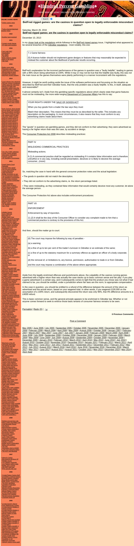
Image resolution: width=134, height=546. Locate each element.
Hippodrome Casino (8, 145)
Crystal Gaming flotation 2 (10, 507)
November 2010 (58, 342)
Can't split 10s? (7, 51)
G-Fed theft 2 (6, 518)
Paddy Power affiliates (9, 352)
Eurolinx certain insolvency (10, 373)
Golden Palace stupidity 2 (10, 523)
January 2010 (45, 340)
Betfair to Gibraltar (8, 195)
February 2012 (117, 345)
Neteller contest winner (9, 359)
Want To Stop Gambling (10, 253)
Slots (3, 354)
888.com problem (7, 355)
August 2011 (68, 345)
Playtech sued (6, 486)
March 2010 (75, 340)
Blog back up (6, 215)
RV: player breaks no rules (10, 113)
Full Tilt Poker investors (9, 179)
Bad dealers (6, 139)
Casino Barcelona (8, 171)
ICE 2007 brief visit (8, 467)
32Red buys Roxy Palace (10, 70)
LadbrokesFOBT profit (9, 94)
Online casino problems (9, 236)
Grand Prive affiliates (9, 317)
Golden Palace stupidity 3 (10, 521)
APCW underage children (10, 383)
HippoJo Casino (7, 457)
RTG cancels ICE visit (9, 469)
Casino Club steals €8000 (10, 406)
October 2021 (85, 349)
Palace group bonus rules (10, 335)
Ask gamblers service (9, 247)
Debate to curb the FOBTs (10, 101)
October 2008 (68, 335)
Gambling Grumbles (8, 311)
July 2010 (121, 340)
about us (48, 12)
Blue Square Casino (8, 367)
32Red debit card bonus (10, 365)
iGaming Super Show (9, 282)
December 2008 (84, 335)
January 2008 (82, 333)
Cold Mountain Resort (9, 424)
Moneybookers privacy (9, 427)
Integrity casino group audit (11, 542)
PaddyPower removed (9, 376)
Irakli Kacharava (7, 172)
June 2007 (58, 333)
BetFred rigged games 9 (10, 118)
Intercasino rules (7, 273)
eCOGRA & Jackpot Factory (11, 477)
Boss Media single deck (10, 480)
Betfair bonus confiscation (10, 443)
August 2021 (71, 349)
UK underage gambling (9, 281)
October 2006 (99, 330)
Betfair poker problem (9, 203)
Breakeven (5, 258)
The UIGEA (6, 357)
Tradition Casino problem (10, 276)
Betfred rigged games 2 (9, 131)
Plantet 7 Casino (7, 441)
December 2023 (112, 349)
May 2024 (126, 349)
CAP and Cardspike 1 (9, 414)
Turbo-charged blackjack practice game (9, 29)
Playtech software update (10, 142)
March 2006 (50, 330)
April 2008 (123, 333)
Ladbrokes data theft (8, 332)
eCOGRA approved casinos (11, 279)
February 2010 (61, 340)
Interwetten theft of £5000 (10, 448)
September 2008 (53, 335)
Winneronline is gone (9, 72)
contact (56, 12)
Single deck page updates (10, 392)
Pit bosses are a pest (9, 69)
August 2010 (28, 342)
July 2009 (56, 338)
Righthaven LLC (7, 228)
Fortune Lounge (7, 156)
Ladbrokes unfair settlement (11, 333)
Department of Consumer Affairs (82, 94)
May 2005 (27, 328)
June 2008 (27, 335)
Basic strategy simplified (10, 225)
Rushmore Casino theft (9, 246)
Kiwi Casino (6, 515)
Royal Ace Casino (8, 432)
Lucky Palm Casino (8, 437)
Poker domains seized (9, 190)
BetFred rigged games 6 (10, 123)
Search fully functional (9, 293)
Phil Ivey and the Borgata (10, 93)
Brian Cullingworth (8, 314)
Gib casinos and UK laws (10, 115)
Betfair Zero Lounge (8, 465)
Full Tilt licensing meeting (10, 175)
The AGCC (5, 426)
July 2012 (33, 347)
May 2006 (73, 330)
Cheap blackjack (7, 144)
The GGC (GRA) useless (10, 116)
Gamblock (5, 261)
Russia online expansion (10, 527)
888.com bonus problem (10, 360)
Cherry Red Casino (8, 395)
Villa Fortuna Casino (8, 408)
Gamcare (5, 166)
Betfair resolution (7, 183)
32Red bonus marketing (10, 187)
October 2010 (42, 342)
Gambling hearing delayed (10, 295)
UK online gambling (8, 306)
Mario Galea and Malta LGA (11, 422)
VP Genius (5, 386)
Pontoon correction (8, 402)
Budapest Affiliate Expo (9, 368)
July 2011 (56, 345)
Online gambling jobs (9, 260)
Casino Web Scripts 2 (9, 185)
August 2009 (68, 338)
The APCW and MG (8, 346)
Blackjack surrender (8, 540)
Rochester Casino (8, 516)
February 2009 (116, 335)
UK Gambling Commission (10, 158)
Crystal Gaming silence (9, 504)
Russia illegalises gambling (11, 112)
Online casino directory (9, 363)
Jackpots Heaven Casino (10, 319)
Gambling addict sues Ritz (10, 88)
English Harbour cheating (10, 478)
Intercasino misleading (9, 155)
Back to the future (8, 59)
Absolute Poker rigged (9, 222)
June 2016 (83, 347)
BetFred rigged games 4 (10, 126)
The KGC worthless (8, 483)
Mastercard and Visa (9, 327)
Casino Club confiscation (10, 405)
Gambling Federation (9, 484)
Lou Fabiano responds (9, 462)
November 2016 (96, 347)
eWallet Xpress (7, 212)
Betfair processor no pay (10, 174)
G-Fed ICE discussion (9, 492)
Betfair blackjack (7, 298)
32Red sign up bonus (9, 330)
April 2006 (62, 330)
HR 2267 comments (8, 290)
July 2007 (69, 333)
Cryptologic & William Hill (10, 534)
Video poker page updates (10, 387)
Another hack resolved (9, 37)
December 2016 (113, 347)
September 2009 (84, 338)
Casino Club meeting (9, 362)
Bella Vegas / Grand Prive (10, 481)
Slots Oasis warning (8, 287)
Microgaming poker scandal (11, 403)
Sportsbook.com (7, 347)
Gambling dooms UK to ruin (11, 252)
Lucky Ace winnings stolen (10, 449)
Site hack (5, 61)
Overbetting (6, 53)
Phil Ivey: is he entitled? (10, 128)
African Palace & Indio (9, 513)
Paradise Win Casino (9, 73)
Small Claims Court (8, 164)
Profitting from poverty (9, 250)
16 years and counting (9, 45)
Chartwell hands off (8, 497)
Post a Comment (78, 321)
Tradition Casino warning (10, 274)
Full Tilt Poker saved (8, 167)
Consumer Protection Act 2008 (41, 134)
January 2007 (114, 330)
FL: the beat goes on (9, 91)
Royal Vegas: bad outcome (11, 110)
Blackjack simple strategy (10, 75)
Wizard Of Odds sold (9, 86)
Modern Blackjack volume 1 (11, 371)
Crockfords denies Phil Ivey (11, 137)
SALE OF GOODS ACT (67, 102)
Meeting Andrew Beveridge (11, 488)
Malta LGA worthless (9, 445)
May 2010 (98, 340)
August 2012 (46, 347)
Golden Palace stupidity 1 (10, 526)
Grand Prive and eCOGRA (10, 336)
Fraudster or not (7, 539)
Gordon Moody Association (11, 257)
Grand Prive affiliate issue (10, 410)
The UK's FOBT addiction (10, 152)
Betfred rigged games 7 (9, 121)
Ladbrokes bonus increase (10, 218)
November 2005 (95, 328)
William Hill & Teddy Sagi (10, 398)
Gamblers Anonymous (9, 265)
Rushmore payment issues (10, 370)
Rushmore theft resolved (10, 241)
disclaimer (81, 12)
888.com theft (6, 201)
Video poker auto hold (9, 268)
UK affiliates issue (8, 234)
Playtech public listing (9, 512)
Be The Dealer (7, 277)
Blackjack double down (9, 271)
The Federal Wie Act (8, 300)
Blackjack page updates (10, 389)
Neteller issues (7, 461)
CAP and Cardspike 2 (9, 411)
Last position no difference (10, 223)
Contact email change (9, 43)
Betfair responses (8, 198)
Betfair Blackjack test (9, 140)
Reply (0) (38, 309)
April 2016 (71, 347)
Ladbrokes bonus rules (9, 230)
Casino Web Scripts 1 (9, 188)
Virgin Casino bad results (10, 413)
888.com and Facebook (9, 136)
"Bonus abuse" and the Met (11, 97)
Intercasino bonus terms (10, 249)
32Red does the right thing (10, 85)
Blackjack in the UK (8, 343)
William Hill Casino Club (10, 379)
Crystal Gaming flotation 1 (10, 510)
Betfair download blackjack (10, 296)
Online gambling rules (9, 328)
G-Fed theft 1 (6, 524)
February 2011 (106, 342)
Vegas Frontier (7, 508)
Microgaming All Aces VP (10, 459)
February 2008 (97, 333)
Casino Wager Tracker (9, 316)
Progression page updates (10, 390)
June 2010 (110, 340)
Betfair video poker (8, 381)
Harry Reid (5, 206)
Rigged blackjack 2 (8, 196)
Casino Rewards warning (10, 301)
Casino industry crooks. (9, 99)
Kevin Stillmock (7, 214)
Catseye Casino (7, 435)
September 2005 (64, 328)
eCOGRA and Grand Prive (10, 324)
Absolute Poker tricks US (10, 220)
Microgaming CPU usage (10, 531)
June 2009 (45, 338)
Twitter (4, 182)
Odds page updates (8, 384)
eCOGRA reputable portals (11, 284)
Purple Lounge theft (8, 233)
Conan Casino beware (9, 153)
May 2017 (33, 349)
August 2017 (58, 349)
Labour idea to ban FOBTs (10, 102)
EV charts (5, 54)
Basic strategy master (9, 58)
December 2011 (101, 345)
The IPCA (5, 56)
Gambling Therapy (8, 255)
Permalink (27, 309)
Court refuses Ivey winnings (11, 81)
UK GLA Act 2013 (8, 134)
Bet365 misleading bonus (10, 325)
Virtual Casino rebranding (10, 429)
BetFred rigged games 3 (10, 129)
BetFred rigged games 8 (10, 120)
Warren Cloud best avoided (11, 520)
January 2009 (100, 335)
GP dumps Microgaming (10, 304)
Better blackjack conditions (10, 89)
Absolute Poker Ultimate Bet (11, 244)
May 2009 (33, 338)
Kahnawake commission (10, 320)
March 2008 (111, 333)
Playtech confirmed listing (10, 489)
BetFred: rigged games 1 (10, 132)
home (40, 12)
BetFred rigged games (87, 42)
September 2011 (84, 345)
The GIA (5, 446)
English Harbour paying (9, 537)
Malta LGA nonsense (9, 231)
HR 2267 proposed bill (9, 292)
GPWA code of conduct (9, 238)
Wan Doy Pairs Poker (9, 529)
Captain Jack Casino (9, 430)
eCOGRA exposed (8, 285)
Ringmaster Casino (8, 433)
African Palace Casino (9, 491)
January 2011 (91, 342)
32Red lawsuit (6, 378)
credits (72, 12)
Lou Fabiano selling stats (10, 464)
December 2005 (112, 328)
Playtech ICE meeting (9, 494)
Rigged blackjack (7, 199)
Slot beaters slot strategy (10, 349)
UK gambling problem (9, 322)
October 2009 (100, 338)
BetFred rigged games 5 (10, 124)
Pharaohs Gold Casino (9, 438)
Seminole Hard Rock (9, 344)
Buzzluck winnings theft (9, 375)
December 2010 (75, 342)
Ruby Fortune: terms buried (11, 109)
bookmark (90, 12)
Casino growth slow (8, 535)
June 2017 (45, 349)
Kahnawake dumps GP (9, 303)
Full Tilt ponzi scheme (9, 169)
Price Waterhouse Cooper (10, 505)
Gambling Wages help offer (11, 269)
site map (64, 12)
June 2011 (45, 345)
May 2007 (46, 333)
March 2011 (120, 342)
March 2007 (34, 333)
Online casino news (8, 22)
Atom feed (27, 352)
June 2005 (38, 328)
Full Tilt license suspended (10, 180)
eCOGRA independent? (10, 191)
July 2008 (38, 335)
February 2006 (36, 330)
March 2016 (59, 347)
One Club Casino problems (11, 239)
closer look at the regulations (41, 42)
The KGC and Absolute (9, 451)
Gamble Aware (7, 263)
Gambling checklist (8, 308)
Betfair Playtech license (9, 394)
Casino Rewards (7, 312)
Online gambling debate (10, 397)
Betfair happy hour (8, 217)
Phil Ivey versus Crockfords (11, 83)
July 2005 (49, 328)
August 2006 (86, 330)
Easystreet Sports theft (9, 193)
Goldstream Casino (8, 440)
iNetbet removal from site (10, 421)
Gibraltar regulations (57, 45)
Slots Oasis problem (8, 289)
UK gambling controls (9, 204)
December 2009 (30, 340)
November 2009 (115, 338)
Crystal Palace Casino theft (11, 475)
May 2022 (98, 349)
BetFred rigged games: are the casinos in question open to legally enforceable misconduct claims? (78, 32)
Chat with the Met (8, 96)
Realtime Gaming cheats (10, 242)
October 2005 (80, 328)
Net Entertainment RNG (10, 532)
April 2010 (87, 340)
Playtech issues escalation (10, 496)
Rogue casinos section (9, 400)
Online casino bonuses (9, 226)
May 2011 (33, 345)
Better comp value (8, 67)
